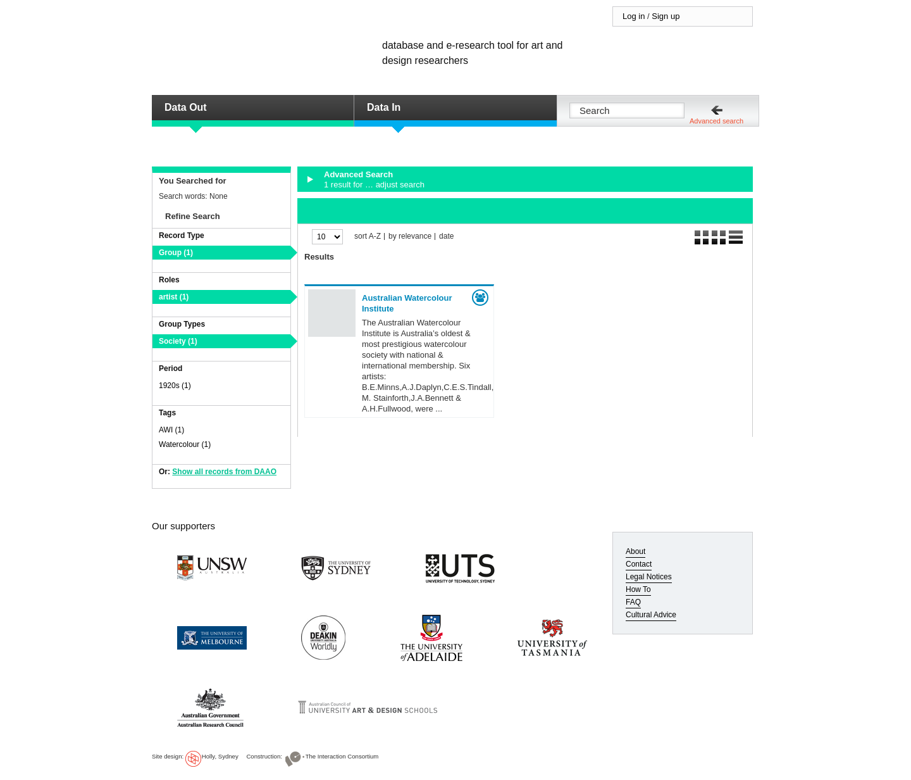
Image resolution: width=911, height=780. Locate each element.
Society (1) (178, 341)
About (635, 551)
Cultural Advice (651, 614)
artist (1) (174, 296)
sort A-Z (367, 236)
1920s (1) (175, 385)
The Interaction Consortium (342, 756)
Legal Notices (649, 576)
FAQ (633, 602)
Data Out (185, 107)
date (446, 236)
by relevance (409, 236)
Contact (639, 564)
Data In (383, 107)
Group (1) (176, 252)
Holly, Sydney (220, 756)
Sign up (665, 16)
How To (638, 589)
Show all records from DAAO (224, 471)
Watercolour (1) (185, 444)
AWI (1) (171, 429)
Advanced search (716, 121)
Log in (634, 16)
